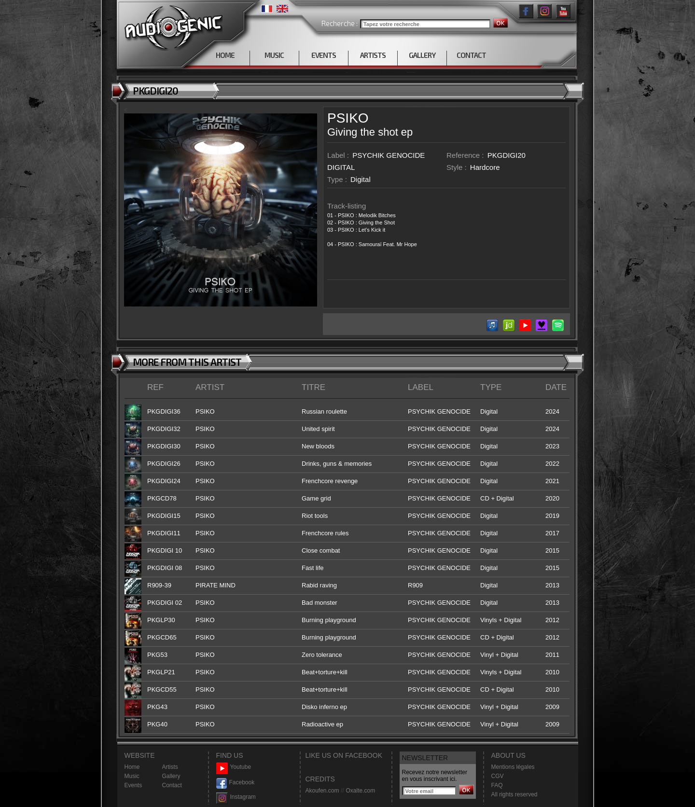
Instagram (236, 797)
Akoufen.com (322, 790)
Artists (170, 767)
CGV (497, 776)
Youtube (233, 767)
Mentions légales (513, 767)
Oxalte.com (360, 790)
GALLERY (422, 55)
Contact (172, 785)
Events (133, 785)
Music (132, 776)
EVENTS (323, 55)
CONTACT (471, 55)
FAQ (497, 785)
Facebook (235, 782)
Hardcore (485, 167)
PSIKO (348, 118)
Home (132, 767)
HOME (225, 55)
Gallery (171, 776)
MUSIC (274, 55)
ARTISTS (373, 55)
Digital (360, 179)
